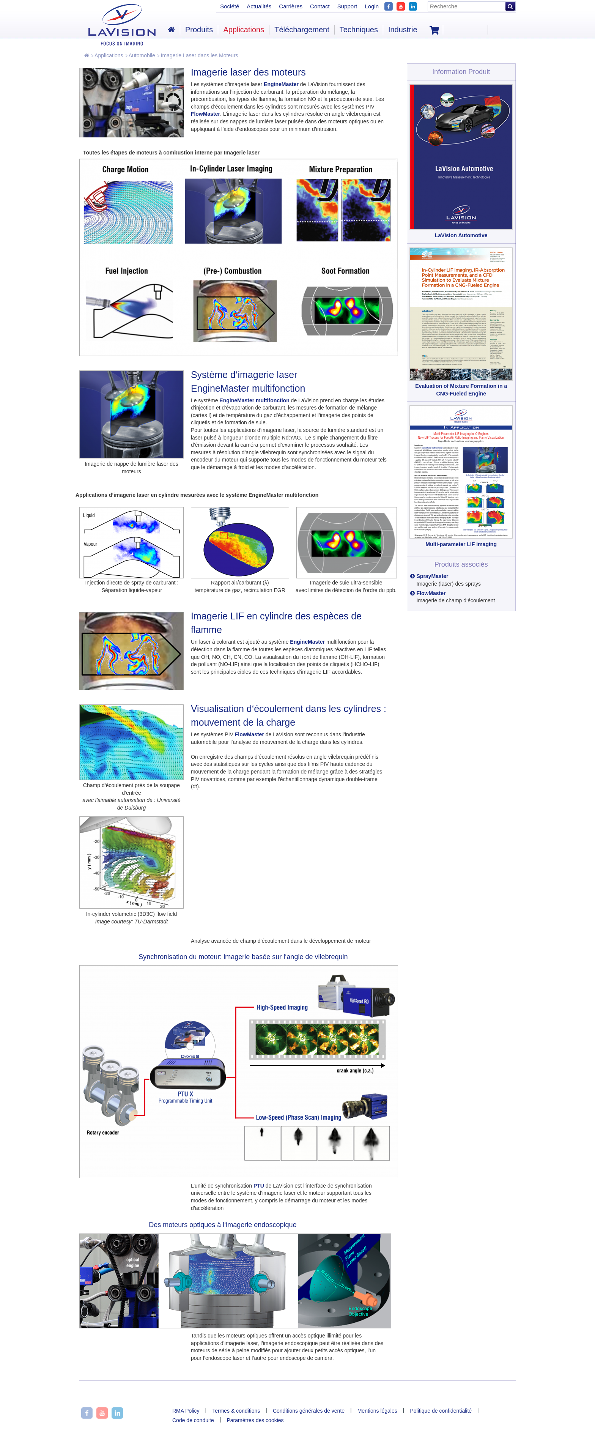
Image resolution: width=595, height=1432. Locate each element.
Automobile (140, 55)
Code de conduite (193, 1420)
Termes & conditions (236, 1411)
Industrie (402, 29)
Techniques (359, 29)
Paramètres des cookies (255, 1420)
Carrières (290, 6)
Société (229, 6)
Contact (320, 6)
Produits (199, 29)
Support (347, 6)
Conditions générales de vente (309, 1411)
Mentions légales (377, 1411)
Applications (107, 55)
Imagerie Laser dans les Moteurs (197, 55)
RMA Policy (186, 1411)
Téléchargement (301, 29)
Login (372, 6)
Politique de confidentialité (441, 1411)
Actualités (259, 6)
